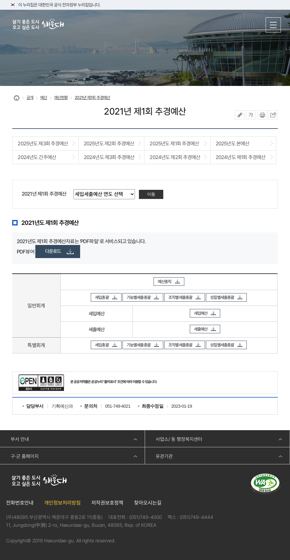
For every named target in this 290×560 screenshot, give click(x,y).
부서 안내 (20, 439)
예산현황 (61, 97)
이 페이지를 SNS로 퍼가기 (273, 114)
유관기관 (164, 456)
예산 (43, 97)
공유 (240, 114)
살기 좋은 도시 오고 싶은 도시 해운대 (38, 24)
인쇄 (262, 114)
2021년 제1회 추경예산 (92, 97)
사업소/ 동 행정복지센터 (179, 439)
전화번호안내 (20, 503)
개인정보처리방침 (62, 503)
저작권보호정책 (107, 503)
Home (16, 98)
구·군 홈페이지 (25, 456)
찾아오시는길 (147, 503)
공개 (30, 97)
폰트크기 (251, 114)
